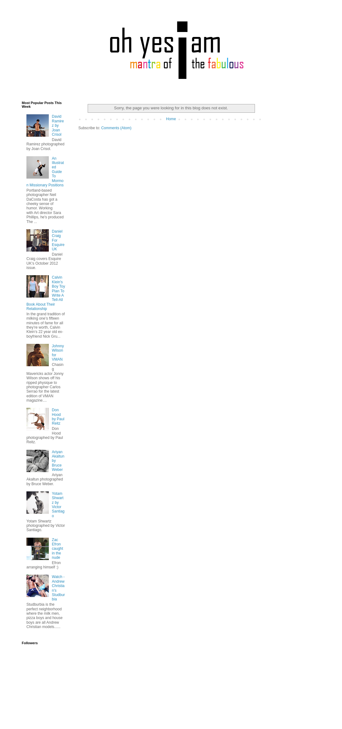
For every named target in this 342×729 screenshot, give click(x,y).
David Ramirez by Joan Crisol (58, 125)
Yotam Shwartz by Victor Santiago (58, 504)
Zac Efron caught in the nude (57, 549)
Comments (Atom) (116, 128)
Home (171, 119)
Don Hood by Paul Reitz (58, 417)
